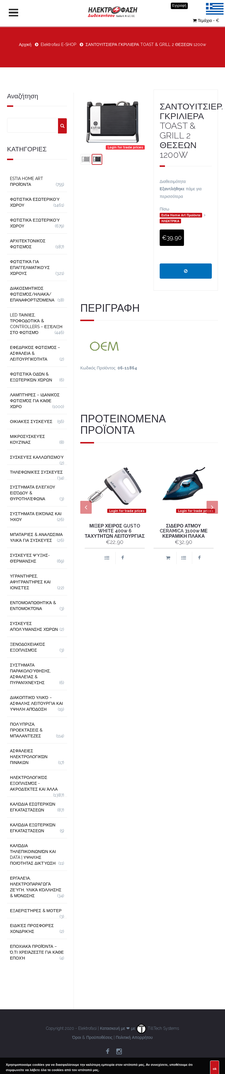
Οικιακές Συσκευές (31, 421)
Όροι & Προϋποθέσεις (92, 1037)
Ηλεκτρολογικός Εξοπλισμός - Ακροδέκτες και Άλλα (34, 783)
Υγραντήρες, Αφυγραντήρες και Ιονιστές (30, 582)
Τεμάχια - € (206, 20)
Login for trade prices (125, 147)
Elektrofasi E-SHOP (58, 44)
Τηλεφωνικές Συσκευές (36, 472)
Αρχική (25, 44)
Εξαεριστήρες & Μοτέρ (36, 910)
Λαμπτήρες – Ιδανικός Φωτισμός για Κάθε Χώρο (35, 401)
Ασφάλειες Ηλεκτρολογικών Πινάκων (28, 756)
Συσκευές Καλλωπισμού (37, 457)
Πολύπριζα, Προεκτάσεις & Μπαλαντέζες (26, 730)
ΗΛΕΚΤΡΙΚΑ (170, 221)
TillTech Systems (158, 1028)
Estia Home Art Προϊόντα (180, 215)
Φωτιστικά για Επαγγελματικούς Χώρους (30, 267)
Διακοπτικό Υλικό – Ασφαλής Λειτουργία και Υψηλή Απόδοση (36, 703)
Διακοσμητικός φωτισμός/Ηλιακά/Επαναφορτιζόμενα (32, 294)
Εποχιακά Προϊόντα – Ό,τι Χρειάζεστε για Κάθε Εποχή (37, 952)
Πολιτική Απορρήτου (134, 1037)
